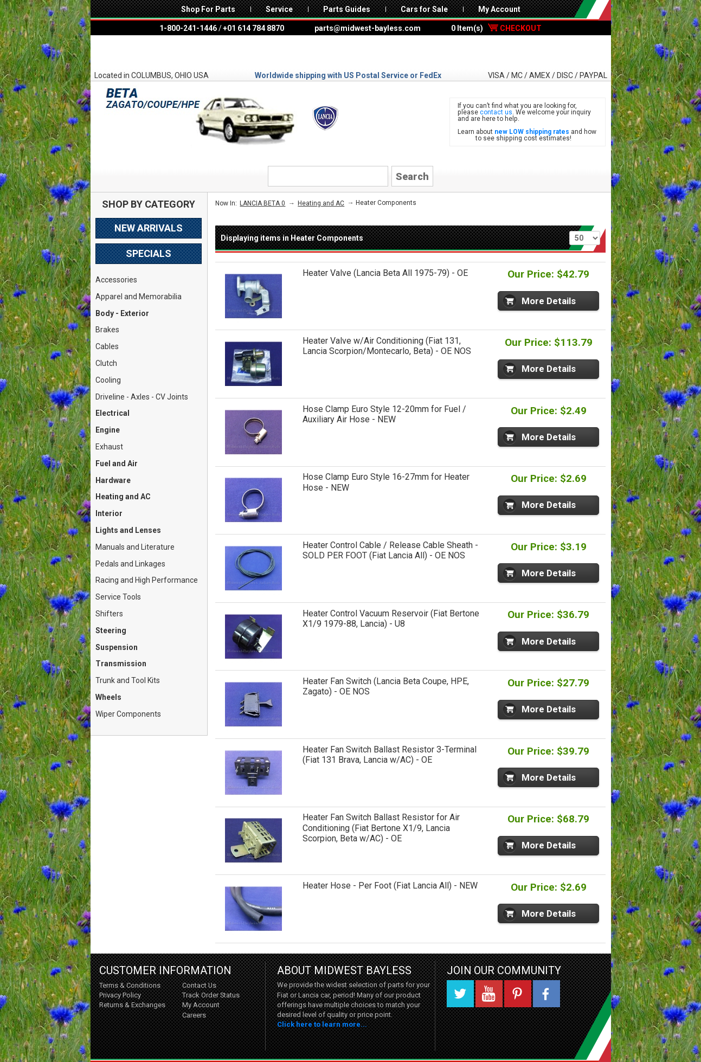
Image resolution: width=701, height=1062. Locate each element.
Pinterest (517, 993)
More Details (549, 300)
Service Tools (118, 597)
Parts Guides (346, 9)
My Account (499, 9)
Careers (194, 1015)
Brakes (107, 329)
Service (279, 9)
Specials (148, 253)
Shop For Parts (208, 9)
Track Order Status (211, 995)
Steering (110, 630)
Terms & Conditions (129, 985)
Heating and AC (123, 496)
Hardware (113, 480)
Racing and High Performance (146, 580)
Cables (107, 346)
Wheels (108, 697)
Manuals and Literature (135, 547)
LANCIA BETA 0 (262, 203)
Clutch (106, 363)
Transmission (120, 663)
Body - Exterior (122, 313)
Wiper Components (128, 714)
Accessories (116, 279)
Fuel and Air (116, 463)
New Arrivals (148, 228)
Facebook (546, 993)
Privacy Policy (120, 995)
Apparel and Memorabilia (138, 296)
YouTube (489, 993)
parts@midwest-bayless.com (367, 28)
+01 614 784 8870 (253, 28)
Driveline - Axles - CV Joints (141, 396)
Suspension (116, 647)
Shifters (109, 613)
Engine (107, 430)
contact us (496, 112)
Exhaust (109, 446)
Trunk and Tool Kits (127, 680)
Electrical (112, 413)
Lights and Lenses (128, 530)
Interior (109, 513)
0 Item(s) (496, 28)
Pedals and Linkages (130, 563)
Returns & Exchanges (132, 1005)
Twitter (460, 993)
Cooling (108, 380)
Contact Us (199, 985)
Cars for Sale (424, 9)
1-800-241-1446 (188, 28)
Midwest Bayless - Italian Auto (351, 52)
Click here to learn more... (322, 1024)
